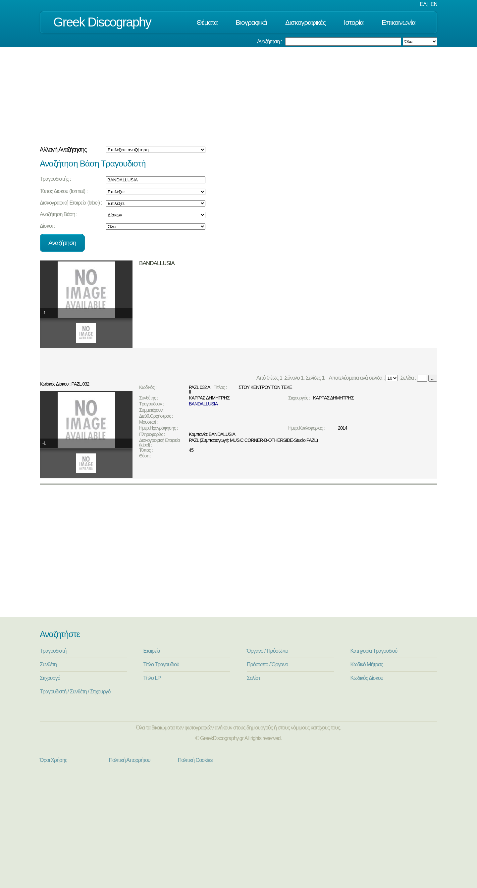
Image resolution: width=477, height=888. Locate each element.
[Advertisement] (238, 97)
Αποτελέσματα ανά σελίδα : (356, 378)
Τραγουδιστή (53, 651)
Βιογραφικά (251, 22)
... (433, 378)
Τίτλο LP (152, 678)
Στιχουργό (50, 678)
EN (434, 4)
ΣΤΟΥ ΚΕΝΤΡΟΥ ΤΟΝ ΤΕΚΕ (265, 387)
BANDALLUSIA (203, 403)
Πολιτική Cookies (195, 760)
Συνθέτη (48, 664)
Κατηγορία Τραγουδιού (374, 651)
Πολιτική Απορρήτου (129, 760)
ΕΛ (423, 4)
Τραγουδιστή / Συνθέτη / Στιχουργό (75, 691)
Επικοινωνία (398, 22)
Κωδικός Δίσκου (366, 678)
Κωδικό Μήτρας (366, 664)
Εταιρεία (151, 651)
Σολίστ (253, 678)
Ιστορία (354, 22)
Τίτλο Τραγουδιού (161, 664)
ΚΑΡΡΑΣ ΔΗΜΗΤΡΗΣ (209, 397)
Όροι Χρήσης (53, 760)
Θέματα (206, 22)
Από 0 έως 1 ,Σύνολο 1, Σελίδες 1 (291, 378)
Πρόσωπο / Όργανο (267, 664)
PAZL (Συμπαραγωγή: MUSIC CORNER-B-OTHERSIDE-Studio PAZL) (253, 440)
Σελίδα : (407, 378)
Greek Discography (102, 22)
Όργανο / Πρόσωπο (267, 651)
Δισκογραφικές (305, 22)
